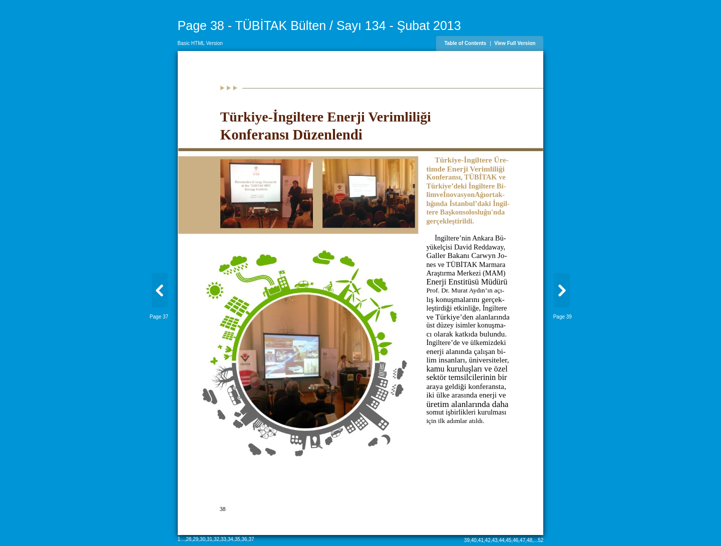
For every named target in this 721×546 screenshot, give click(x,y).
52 (540, 540)
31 (209, 539)
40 (474, 540)
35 (237, 539)
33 (223, 539)
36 (244, 539)
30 (202, 539)
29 (195, 539)
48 (529, 540)
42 (488, 540)
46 (515, 540)
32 (216, 539)
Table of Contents (465, 43)
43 (494, 540)
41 (481, 540)
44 (501, 540)
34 (230, 539)
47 (522, 540)
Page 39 (562, 317)
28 (188, 539)
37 (251, 539)
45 (508, 540)
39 (467, 540)
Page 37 (159, 317)
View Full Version (514, 43)
